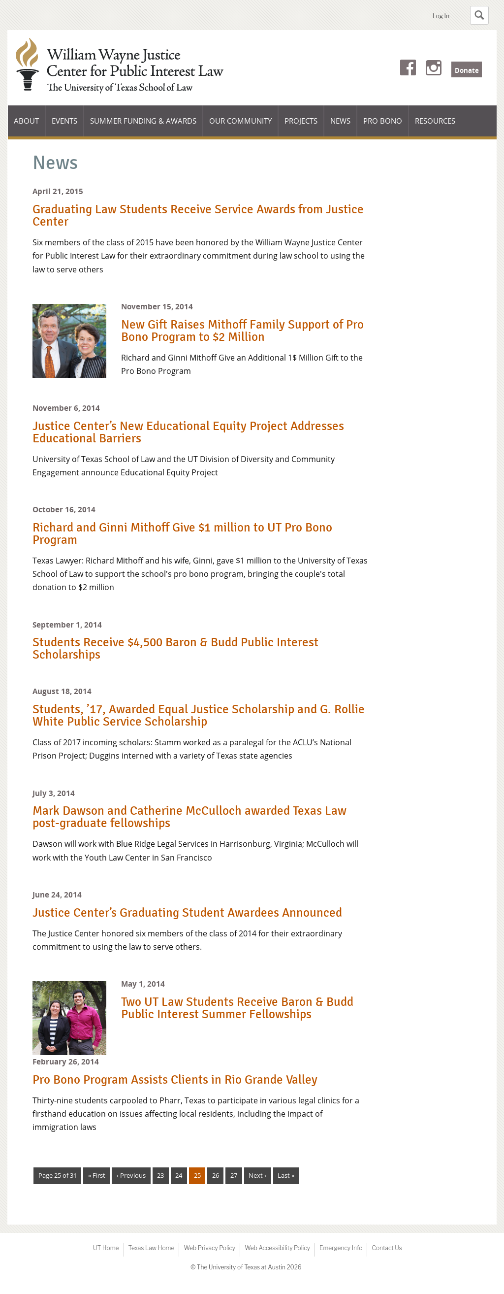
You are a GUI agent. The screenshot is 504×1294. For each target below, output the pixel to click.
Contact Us (387, 1248)
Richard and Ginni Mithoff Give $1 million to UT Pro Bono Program (182, 534)
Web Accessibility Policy (277, 1248)
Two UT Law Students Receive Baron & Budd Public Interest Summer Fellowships (237, 1008)
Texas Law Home (151, 1248)
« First (96, 1175)
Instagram (433, 69)
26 (215, 1175)
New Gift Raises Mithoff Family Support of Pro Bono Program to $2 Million (242, 331)
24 (178, 1175)
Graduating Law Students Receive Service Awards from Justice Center (198, 215)
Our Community (240, 126)
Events (64, 121)
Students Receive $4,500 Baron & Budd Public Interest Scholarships (175, 648)
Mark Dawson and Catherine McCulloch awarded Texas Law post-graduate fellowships (189, 817)
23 (160, 1175)
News (340, 121)
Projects (300, 121)
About (29, 126)
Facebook (408, 69)
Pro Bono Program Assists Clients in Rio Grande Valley (174, 1080)
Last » (286, 1175)
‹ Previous (131, 1175)
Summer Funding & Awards (143, 126)
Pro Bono (382, 121)
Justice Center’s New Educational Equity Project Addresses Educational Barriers (188, 432)
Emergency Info (341, 1248)
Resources (435, 121)
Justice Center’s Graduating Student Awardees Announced (187, 913)
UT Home (106, 1248)
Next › (257, 1175)
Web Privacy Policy (209, 1248)
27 (233, 1175)
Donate (467, 70)
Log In (441, 16)
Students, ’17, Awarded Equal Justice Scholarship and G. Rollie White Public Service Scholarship (198, 715)
